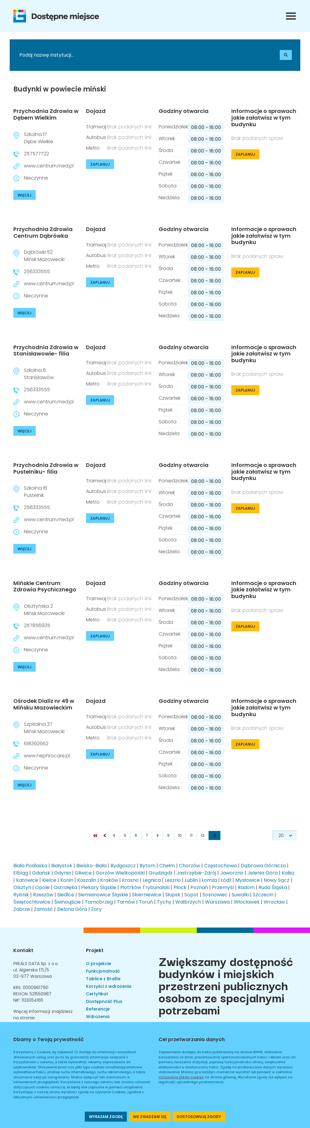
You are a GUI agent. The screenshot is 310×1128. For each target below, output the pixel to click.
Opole (42, 887)
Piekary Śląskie (98, 887)
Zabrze (21, 909)
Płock (179, 887)
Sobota (167, 185)
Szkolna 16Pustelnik (35, 492)
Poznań (199, 887)
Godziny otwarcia (184, 111)
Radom (246, 887)
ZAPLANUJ (100, 164)
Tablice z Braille (103, 979)
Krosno (130, 880)
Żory (96, 909)
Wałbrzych (188, 901)
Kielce (49, 880)
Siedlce (65, 894)
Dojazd (96, 111)
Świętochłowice (31, 901)
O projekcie (98, 964)
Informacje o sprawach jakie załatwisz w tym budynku (263, 117)
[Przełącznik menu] (291, 16)
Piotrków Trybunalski (145, 887)
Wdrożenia (98, 1017)
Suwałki (240, 894)
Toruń (146, 901)
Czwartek (169, 162)
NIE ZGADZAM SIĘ (149, 1116)
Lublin (191, 880)
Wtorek (167, 138)
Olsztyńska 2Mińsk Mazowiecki (44, 610)
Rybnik (21, 894)
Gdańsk (41, 872)
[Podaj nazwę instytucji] (70, 55)
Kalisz (288, 872)
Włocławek (247, 901)
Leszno (173, 880)
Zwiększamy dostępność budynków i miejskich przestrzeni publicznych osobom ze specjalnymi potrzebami (226, 985)
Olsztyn (22, 887)
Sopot (191, 894)
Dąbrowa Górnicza (263, 865)
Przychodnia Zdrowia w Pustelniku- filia (45, 468)
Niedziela (169, 197)
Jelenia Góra (262, 872)
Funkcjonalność (103, 971)
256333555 (37, 271)
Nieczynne (36, 177)
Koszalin (86, 880)
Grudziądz (161, 872)
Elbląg (20, 872)
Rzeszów (43, 894)
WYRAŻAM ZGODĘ (106, 1116)
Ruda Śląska (273, 887)
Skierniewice (146, 894)
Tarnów (126, 901)
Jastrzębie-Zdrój (196, 872)
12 (202, 835)
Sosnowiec (215, 894)
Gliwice (83, 872)
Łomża (209, 880)
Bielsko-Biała (91, 865)
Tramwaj (96, 126)
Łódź (226, 880)
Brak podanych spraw (257, 138)
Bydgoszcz (123, 865)
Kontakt (23, 950)
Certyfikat (97, 994)
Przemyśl (223, 887)
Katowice (27, 880)
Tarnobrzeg (99, 901)
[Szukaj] (286, 55)
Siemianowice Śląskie (103, 894)
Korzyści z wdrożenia (108, 986)
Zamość (43, 909)
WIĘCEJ (24, 195)
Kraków (109, 880)
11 (191, 835)
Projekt (95, 950)
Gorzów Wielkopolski (120, 872)
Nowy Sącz (276, 880)
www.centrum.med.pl (49, 165)
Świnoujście (67, 901)
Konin (66, 880)
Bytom (147, 865)
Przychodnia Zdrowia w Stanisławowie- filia (45, 350)
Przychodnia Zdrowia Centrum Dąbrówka (43, 232)
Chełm (167, 865)
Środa (166, 150)
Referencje (98, 1009)
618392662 (36, 743)
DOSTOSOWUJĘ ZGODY (199, 1116)
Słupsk (172, 894)
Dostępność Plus (104, 1001)
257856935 (37, 625)
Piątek (166, 173)
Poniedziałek (173, 126)
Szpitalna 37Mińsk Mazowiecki (44, 728)
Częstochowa (220, 865)
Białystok (61, 865)
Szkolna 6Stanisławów (39, 374)
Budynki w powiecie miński (59, 89)
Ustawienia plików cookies (181, 1077)
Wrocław (274, 901)
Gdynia (62, 872)
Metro (93, 147)
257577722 (36, 153)
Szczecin (263, 894)
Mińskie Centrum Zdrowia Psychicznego (44, 586)
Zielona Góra (72, 909)
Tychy (164, 901)
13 (214, 835)
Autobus (96, 137)
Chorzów (189, 865)
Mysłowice (247, 880)
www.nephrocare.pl (47, 755)
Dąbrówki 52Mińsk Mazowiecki (44, 256)
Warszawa (217, 901)
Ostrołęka (65, 887)
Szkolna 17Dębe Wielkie (38, 138)
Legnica (152, 880)
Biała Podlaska (30, 865)
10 (180, 835)
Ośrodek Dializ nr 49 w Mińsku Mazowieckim (43, 704)
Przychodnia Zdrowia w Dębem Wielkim (45, 114)
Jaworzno (231, 872)
